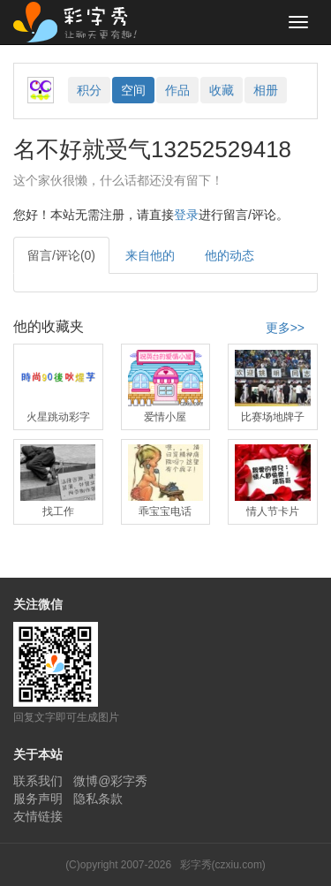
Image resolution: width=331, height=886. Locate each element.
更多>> (285, 328)
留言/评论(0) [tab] (61, 255)
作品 (177, 90)
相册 (265, 90)
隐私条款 (98, 798)
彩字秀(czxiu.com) (223, 865)
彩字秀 (81, 22)
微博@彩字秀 (110, 781)
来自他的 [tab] (150, 255)
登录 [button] (186, 215)
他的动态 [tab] (229, 255)
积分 (89, 90)
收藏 (221, 90)
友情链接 (38, 816)
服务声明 (38, 798)
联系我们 (38, 781)
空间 (133, 90)
